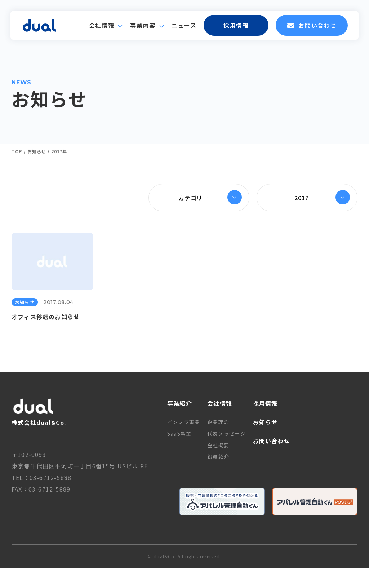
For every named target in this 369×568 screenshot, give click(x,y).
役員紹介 (218, 456)
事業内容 (142, 25)
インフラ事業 (183, 422)
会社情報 (101, 25)
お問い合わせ (312, 25)
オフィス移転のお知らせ (46, 316)
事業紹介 (179, 403)
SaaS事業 (179, 433)
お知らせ (24, 302)
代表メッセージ (226, 433)
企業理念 (218, 422)
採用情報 (236, 25)
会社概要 (218, 445)
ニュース (184, 25)
